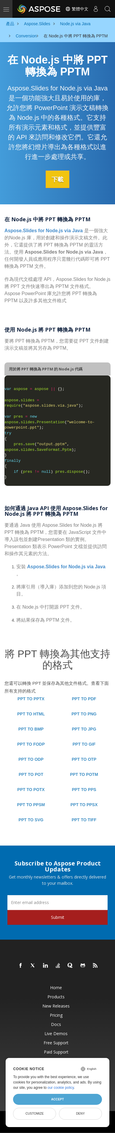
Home (56, 987)
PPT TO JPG (84, 728)
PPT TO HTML (31, 713)
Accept (57, 1099)
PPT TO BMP (31, 728)
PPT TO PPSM (31, 804)
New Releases (56, 1005)
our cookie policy (61, 1088)
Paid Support (56, 1051)
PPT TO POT (31, 774)
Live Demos (56, 1033)
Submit (57, 917)
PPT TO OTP (84, 759)
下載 (57, 179)
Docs (56, 1024)
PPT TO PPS (84, 789)
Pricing (56, 1015)
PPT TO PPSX (84, 804)
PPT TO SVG (31, 819)
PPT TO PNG (84, 713)
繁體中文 (76, 9)
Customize (34, 1113)
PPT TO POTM (84, 774)
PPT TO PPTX (30, 698)
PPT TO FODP (31, 743)
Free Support (56, 1042)
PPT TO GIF (84, 743)
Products (56, 996)
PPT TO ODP (31, 759)
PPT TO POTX (30, 789)
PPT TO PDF (84, 698)
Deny (80, 1113)
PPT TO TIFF (84, 819)
